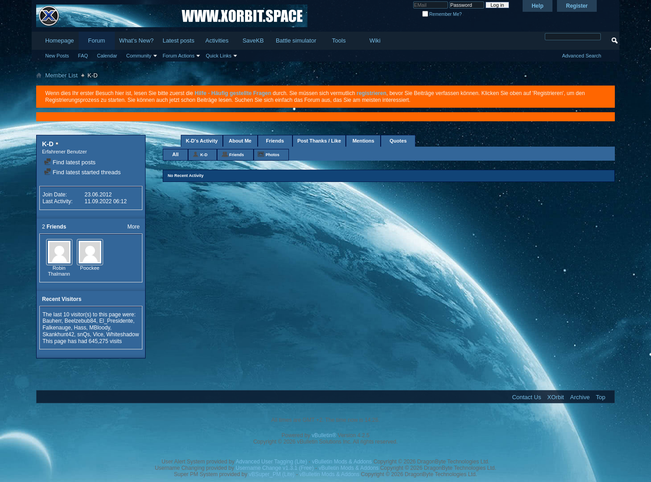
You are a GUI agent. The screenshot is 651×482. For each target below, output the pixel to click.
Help (537, 6)
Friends (275, 140)
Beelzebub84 (80, 321)
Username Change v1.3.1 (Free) (275, 468)
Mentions (363, 140)
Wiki (375, 40)
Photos (273, 155)
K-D (204, 155)
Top (600, 397)
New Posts (57, 55)
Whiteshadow (122, 334)
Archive (580, 397)
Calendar (107, 55)
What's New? (136, 40)
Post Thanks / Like (319, 140)
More (133, 227)
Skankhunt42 (58, 334)
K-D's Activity (202, 140)
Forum (96, 40)
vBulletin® (324, 435)
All (175, 154)
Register (577, 6)
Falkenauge (56, 328)
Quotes (398, 140)
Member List (61, 75)
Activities (216, 40)
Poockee (89, 268)
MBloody (99, 328)
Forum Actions (178, 55)
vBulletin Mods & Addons (342, 461)
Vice (98, 334)
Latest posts (178, 40)
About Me (240, 140)
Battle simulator (296, 40)
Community (138, 55)
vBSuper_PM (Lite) (271, 474)
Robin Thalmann (59, 271)
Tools (338, 40)
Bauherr (51, 321)
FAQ (83, 55)
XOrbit (555, 397)
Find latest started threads (82, 172)
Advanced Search (581, 55)
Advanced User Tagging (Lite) (271, 461)
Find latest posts (69, 162)
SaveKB (253, 40)
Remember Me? (442, 14)
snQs (83, 334)
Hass (80, 328)
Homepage (59, 40)
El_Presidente (116, 321)
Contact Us (526, 397)
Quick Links (218, 55)
